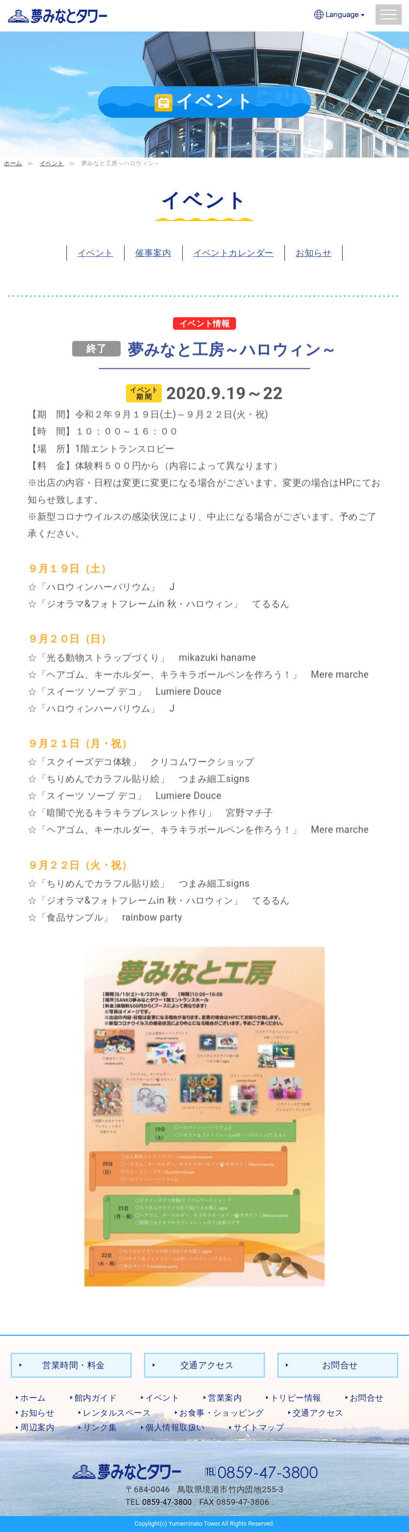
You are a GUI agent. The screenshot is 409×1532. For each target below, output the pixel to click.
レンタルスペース (117, 1412)
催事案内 (153, 253)
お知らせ (313, 253)
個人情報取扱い (174, 1427)
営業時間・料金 (73, 1365)
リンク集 (100, 1427)
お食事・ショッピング (221, 1412)
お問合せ (340, 1365)
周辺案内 (37, 1427)
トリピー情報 (295, 1398)
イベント (52, 163)
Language (339, 15)
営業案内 (225, 1398)
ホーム (13, 163)
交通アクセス (207, 1365)
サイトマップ (259, 1427)
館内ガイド (96, 1398)
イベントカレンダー (233, 253)
